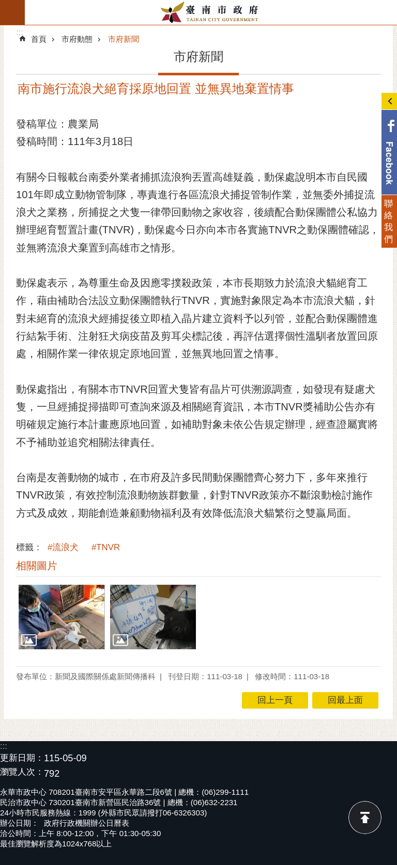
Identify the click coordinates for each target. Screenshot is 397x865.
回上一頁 (275, 700)
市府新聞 (123, 39)
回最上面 (364, 817)
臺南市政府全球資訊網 (211, 12)
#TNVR (105, 547)
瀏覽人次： (22, 772)
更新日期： (22, 758)
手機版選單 (12, 12)
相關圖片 (36, 565)
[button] (62, 617)
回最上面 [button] (345, 700)
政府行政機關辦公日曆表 (86, 823)
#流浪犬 (63, 547)
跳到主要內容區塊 (5, 5)
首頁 (39, 39)
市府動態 (77, 39)
